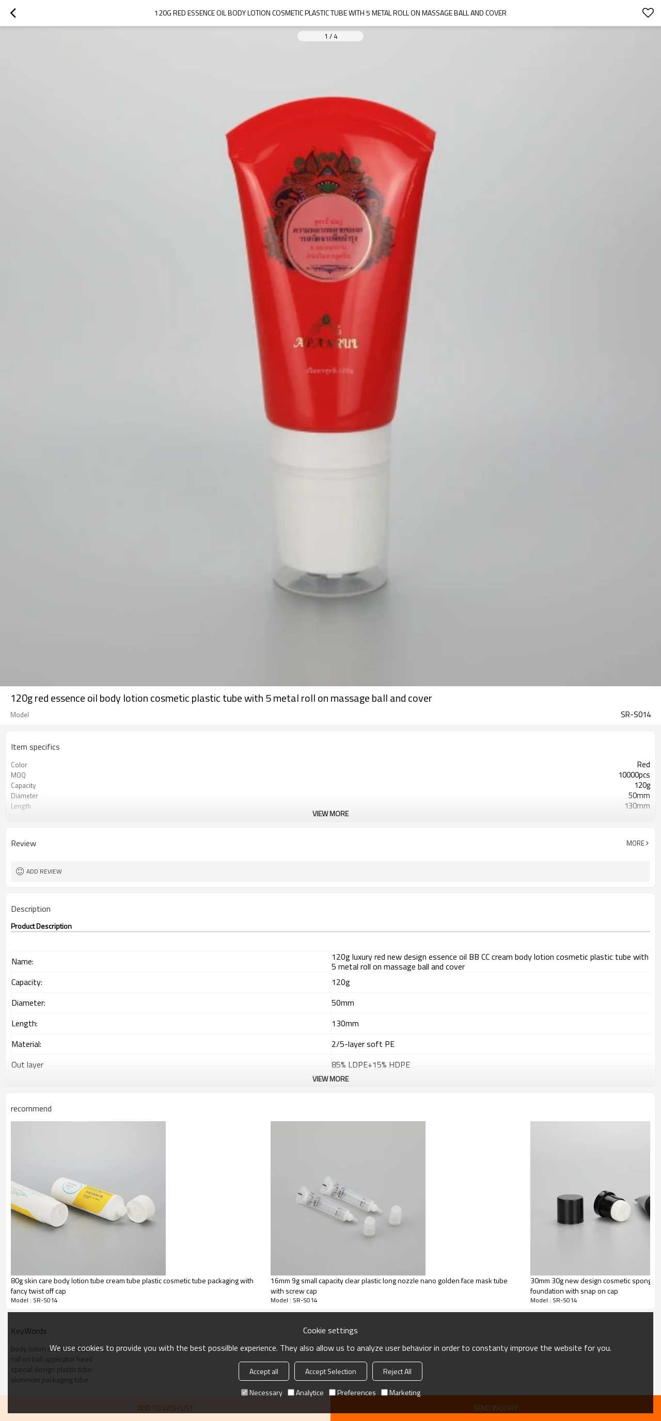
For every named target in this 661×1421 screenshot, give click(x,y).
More (635, 843)
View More (330, 813)
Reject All (397, 1371)
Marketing (400, 1392)
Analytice (306, 1392)
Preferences (352, 1392)
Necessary (261, 1392)
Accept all (263, 1371)
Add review (44, 871)
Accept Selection (330, 1371)
